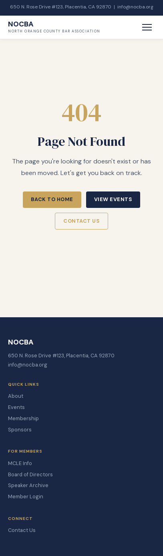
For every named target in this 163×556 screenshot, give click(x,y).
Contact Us (81, 221)
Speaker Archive (28, 485)
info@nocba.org (135, 7)
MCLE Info (20, 463)
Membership (23, 418)
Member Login (25, 496)
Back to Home (52, 199)
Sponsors (20, 429)
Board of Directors (30, 474)
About (15, 396)
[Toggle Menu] (147, 27)
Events (16, 407)
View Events (113, 199)
